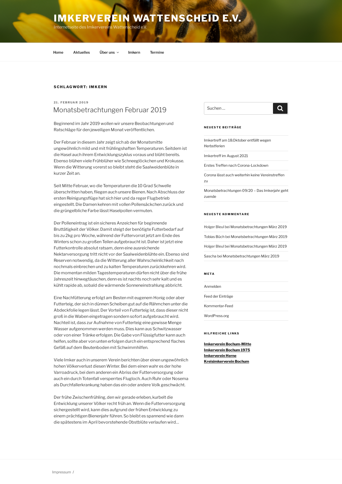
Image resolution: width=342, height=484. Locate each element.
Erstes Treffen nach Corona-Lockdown (236, 165)
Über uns (110, 52)
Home (58, 52)
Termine (157, 52)
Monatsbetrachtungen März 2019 (258, 227)
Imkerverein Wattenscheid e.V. (148, 18)
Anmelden (212, 286)
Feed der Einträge (218, 296)
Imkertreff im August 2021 (226, 155)
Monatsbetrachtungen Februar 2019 (110, 110)
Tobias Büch (214, 236)
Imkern (134, 52)
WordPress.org (216, 315)
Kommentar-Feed (218, 306)
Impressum (61, 472)
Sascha (210, 256)
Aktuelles (81, 52)
